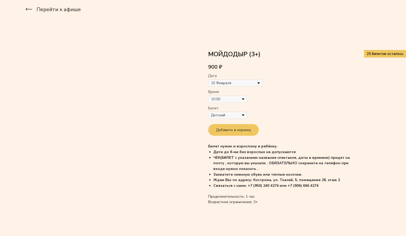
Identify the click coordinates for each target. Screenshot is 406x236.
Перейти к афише (59, 9)
